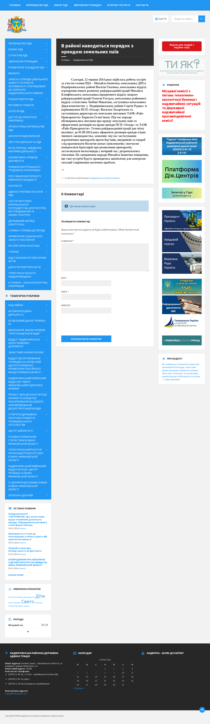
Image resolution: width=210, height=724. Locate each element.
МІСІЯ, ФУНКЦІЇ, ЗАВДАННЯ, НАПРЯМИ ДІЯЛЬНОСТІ (25, 149)
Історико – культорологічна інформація (27, 284)
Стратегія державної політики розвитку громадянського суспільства (22, 419)
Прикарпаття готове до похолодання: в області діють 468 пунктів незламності (27, 536)
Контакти (142, 5)
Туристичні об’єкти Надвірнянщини (22, 274)
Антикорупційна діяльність (19, 312)
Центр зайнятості (20, 430)
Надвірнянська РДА (83, 59)
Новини (116, 177)
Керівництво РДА (37, 5)
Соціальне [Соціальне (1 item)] (38, 603)
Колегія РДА (16, 111)
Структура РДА (18, 55)
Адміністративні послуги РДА (25, 193)
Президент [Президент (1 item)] (17, 603)
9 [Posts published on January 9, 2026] (114, 672)
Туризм (13, 251)
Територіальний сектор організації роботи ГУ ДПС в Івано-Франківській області (26, 455)
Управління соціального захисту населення (25, 238)
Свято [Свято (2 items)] (27, 601)
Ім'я (64, 277)
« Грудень (78, 688)
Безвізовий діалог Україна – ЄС (27, 322)
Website (65, 305)
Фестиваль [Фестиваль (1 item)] (19, 606)
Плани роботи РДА (21, 99)
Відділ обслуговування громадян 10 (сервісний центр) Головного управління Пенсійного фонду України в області (24, 365)
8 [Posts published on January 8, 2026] (105, 672)
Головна (14, 5)
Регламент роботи (21, 105)
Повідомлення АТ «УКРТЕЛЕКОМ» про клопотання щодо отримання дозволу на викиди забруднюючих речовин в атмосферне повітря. (27, 519)
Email (65, 291)
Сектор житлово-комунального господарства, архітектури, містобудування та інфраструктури (27, 208)
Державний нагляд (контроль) (21, 222)
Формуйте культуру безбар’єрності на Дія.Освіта (25, 549)
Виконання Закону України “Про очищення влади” (26, 331)
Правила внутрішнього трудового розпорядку (24, 168)
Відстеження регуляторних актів (27, 259)
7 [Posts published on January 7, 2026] (95, 672)
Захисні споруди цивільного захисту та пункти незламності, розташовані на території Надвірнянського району (28, 86)
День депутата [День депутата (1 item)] (29, 597)
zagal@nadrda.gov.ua (16, 693)
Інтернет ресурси (118, 5)
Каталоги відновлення (24, 136)
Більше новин (16, 575)
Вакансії (14, 73)
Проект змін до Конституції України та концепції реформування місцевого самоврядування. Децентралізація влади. (27, 401)
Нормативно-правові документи (23, 159)
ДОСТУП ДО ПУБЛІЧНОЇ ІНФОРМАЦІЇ (22, 118)
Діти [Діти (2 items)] (40, 596)
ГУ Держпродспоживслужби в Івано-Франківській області (27, 486)
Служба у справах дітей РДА (26, 230)
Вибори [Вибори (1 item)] (21, 597)
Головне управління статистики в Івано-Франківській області (23, 440)
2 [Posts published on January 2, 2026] (114, 668)
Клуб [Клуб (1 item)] (10, 603)
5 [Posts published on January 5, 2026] (77, 672)
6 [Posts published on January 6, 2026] (86, 672)
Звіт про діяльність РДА (24, 142)
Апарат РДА (61, 5)
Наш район (15, 305)
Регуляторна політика (24, 245)
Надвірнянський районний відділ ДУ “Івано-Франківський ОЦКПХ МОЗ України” (27, 383)
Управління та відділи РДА (26, 67)
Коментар (68, 241)
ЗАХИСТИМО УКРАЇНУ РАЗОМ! (26, 352)
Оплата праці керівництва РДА (26, 128)
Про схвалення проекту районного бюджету (24, 177)
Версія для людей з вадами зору (182, 46)
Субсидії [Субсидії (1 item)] (11, 606)
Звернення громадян (87, 5)
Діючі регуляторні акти (24, 267)
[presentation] (86, 325)
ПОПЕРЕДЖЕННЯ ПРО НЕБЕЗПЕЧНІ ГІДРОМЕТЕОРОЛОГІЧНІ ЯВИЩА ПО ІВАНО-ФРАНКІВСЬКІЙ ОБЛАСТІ (27, 562)
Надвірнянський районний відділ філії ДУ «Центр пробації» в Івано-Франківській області (27, 471)
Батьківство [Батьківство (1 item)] (12, 597)
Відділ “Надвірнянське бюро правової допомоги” (24, 343)
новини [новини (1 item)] (26, 606)
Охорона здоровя (20, 495)
